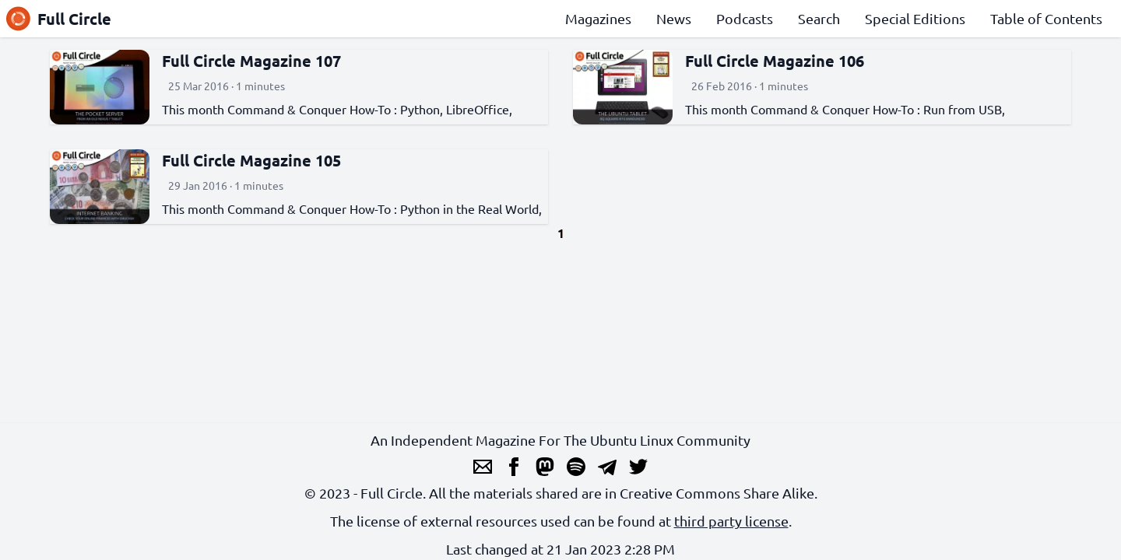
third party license (731, 521)
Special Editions (915, 18)
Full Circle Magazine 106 (774, 61)
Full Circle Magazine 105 (251, 160)
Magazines (598, 18)
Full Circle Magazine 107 (251, 61)
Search (819, 18)
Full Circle (58, 18)
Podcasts (744, 18)
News (673, 18)
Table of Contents (1046, 18)
